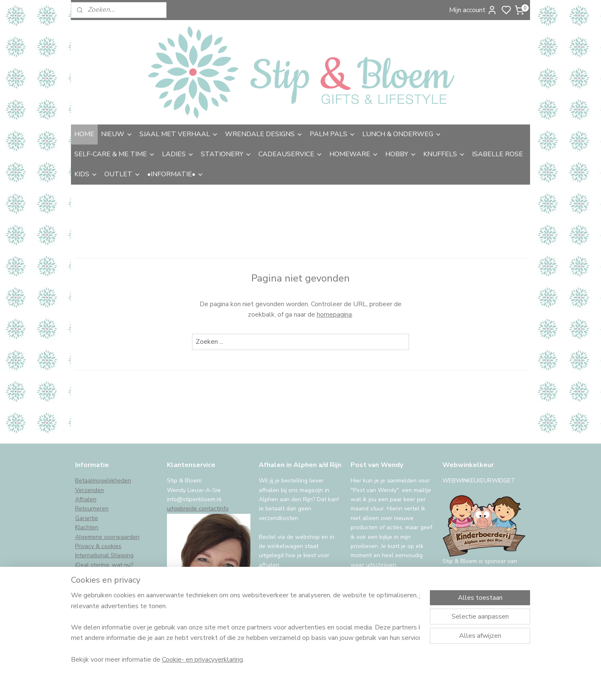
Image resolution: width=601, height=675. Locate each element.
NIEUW (117, 134)
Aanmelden (374, 586)
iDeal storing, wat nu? (104, 565)
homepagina (334, 314)
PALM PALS (333, 134)
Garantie (86, 518)
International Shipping (104, 555)
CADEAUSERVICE (290, 154)
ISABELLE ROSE (497, 154)
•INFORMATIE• (175, 174)
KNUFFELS (444, 154)
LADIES (178, 154)
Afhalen (85, 499)
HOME (84, 134)
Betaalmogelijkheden (103, 481)
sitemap (345, 660)
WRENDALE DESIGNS (264, 134)
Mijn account (473, 10)
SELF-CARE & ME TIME (114, 154)
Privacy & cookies (98, 546)
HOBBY (401, 154)
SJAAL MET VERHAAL (178, 134)
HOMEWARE (354, 154)
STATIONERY (226, 154)
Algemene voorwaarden (107, 537)
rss (360, 660)
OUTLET (122, 174)
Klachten (86, 527)
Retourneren (92, 509)
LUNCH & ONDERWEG (402, 134)
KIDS (86, 174)
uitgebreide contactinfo (198, 509)
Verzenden (89, 490)
